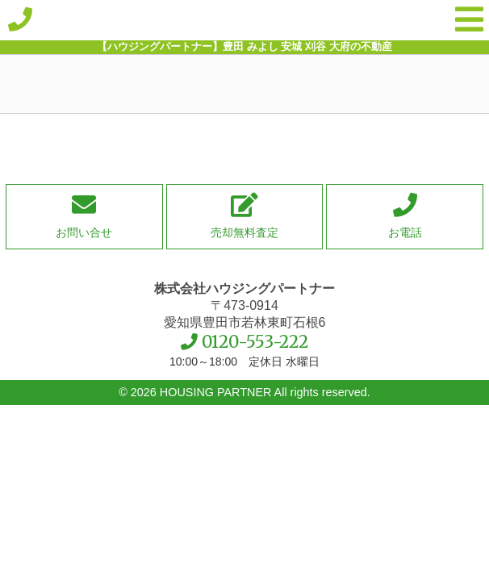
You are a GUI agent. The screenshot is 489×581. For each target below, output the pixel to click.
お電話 (405, 232)
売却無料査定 (244, 232)
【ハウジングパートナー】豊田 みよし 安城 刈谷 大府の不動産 (244, 20)
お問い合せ (84, 232)
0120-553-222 (255, 342)
